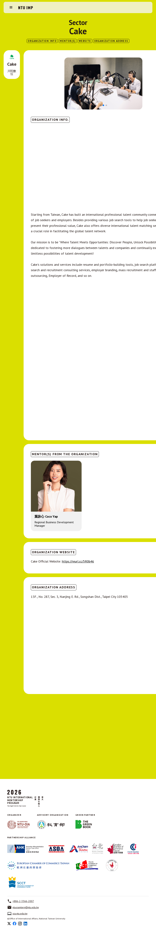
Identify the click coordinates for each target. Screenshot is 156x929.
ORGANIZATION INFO (42, 41)
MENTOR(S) (68, 41)
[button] (11, 7)
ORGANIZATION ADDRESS (111, 41)
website (85, 41)
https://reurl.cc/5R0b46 (78, 561)
